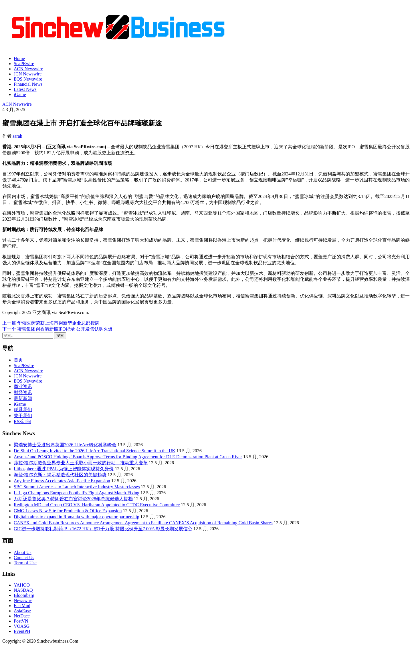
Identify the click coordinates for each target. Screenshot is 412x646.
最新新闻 (23, 398)
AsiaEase (22, 610)
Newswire (23, 600)
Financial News (28, 84)
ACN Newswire (28, 68)
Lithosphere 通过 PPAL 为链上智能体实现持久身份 (64, 468)
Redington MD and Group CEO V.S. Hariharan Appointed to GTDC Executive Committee (97, 504)
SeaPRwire (24, 63)
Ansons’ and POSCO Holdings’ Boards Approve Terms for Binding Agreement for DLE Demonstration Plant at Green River (128, 456)
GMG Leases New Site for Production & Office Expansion (68, 510)
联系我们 (23, 409)
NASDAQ (23, 590)
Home (19, 58)
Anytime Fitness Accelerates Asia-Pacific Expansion (62, 480)
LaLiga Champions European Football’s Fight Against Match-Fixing (76, 492)
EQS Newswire (28, 79)
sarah (17, 136)
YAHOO (22, 585)
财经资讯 (23, 392)
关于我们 (23, 415)
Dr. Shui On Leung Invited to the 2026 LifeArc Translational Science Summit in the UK (94, 450)
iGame (20, 94)
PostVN (21, 621)
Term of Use (25, 562)
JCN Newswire (27, 73)
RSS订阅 (22, 421)
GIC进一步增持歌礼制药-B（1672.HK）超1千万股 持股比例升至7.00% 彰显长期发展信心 (103, 528)
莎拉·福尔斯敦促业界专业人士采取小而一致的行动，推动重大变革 (81, 462)
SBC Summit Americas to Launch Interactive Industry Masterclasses (77, 486)
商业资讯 (23, 386)
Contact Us (24, 557)
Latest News (25, 89)
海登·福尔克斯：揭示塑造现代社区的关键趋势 (60, 474)
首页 (18, 359)
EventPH (22, 631)
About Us (22, 552)
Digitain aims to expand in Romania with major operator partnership (76, 516)
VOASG (21, 626)
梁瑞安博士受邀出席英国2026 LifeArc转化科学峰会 (65, 444)
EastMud (22, 605)
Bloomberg (24, 595)
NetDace (22, 615)
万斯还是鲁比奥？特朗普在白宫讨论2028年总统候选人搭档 (73, 498)
